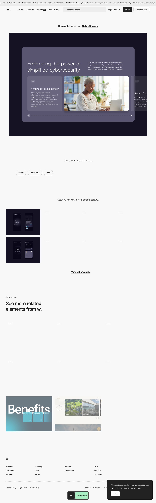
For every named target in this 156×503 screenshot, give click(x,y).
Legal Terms (23, 488)
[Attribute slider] (29, 413)
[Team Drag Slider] (78, 375)
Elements (9, 474)
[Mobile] (23, 222)
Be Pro (127, 10)
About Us (97, 471)
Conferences (69, 471)
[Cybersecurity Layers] (96, 250)
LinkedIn (106, 488)
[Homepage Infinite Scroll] (29, 337)
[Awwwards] (8, 10)
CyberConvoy (90, 26)
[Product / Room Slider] (78, 413)
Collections (10, 471)
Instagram (96, 488)
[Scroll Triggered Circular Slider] (78, 337)
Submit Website (141, 10)
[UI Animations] (133, 250)
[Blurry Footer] (127, 375)
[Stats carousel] (96, 222)
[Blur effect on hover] (127, 337)
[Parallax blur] (60, 250)
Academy (41, 10)
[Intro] (133, 222)
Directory (30, 10)
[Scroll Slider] (29, 375)
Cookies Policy (11, 488)
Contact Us (98, 474)
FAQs (96, 467)
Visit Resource (82, 495)
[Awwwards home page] (71, 495)
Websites (9, 467)
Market (56, 10)
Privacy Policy (34, 488)
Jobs (50, 10)
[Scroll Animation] (60, 222)
